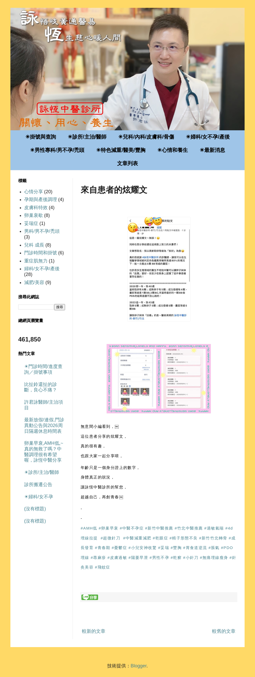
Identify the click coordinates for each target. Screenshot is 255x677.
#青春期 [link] (102, 547)
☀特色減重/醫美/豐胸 (120, 150)
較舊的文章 (223, 631)
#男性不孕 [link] (159, 557)
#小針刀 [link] (191, 557)
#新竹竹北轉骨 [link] (213, 538)
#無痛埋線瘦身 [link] (214, 557)
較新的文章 (93, 631)
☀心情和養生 (172, 150)
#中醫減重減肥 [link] (137, 538)
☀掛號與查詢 (40, 137)
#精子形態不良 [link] (184, 538)
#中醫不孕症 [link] (132, 528)
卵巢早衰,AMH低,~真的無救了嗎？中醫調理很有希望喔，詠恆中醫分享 (43, 452)
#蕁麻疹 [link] (98, 557)
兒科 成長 (34, 245)
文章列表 (127, 163)
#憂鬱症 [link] (119, 547)
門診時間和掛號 (40, 252)
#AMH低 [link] (89, 528)
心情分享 (33, 191)
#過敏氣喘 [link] (214, 528)
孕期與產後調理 (40, 199)
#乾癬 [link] (176, 557)
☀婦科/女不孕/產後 (208, 137)
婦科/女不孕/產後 (42, 268)
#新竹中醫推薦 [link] (159, 528)
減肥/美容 (34, 282)
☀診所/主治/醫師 (87, 137)
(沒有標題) (35, 508)
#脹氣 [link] (214, 547)
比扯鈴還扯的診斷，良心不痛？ (40, 387)
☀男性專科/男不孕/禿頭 (57, 150)
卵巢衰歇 (33, 215)
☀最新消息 (212, 150)
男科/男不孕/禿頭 (42, 231)
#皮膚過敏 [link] (117, 557)
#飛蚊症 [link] (102, 567)
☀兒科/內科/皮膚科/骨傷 (146, 137)
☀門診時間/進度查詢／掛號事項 (43, 369)
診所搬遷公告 (38, 484)
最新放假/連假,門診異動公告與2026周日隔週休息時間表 (44, 425)
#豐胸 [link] (176, 547)
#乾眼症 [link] (160, 538)
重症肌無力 (36, 260)
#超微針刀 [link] (110, 538)
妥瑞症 (31, 223)
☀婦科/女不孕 (38, 496)
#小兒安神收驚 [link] (143, 547)
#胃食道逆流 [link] (195, 547)
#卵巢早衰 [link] (108, 528)
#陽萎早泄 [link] (138, 557)
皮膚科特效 (36, 207)
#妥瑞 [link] (163, 547)
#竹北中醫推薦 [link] (189, 528)
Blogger (138, 665)
